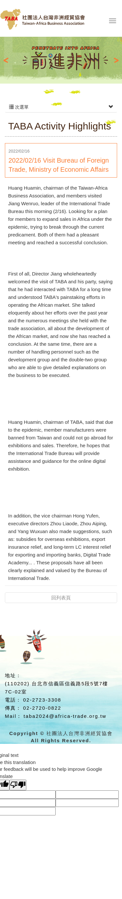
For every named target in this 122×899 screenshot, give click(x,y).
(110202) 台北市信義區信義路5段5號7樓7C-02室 (56, 687)
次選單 (61, 107)
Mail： (13, 716)
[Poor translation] (17, 785)
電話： (13, 700)
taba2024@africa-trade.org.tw (65, 716)
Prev (8, 60)
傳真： (13, 708)
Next (113, 60)
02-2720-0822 (42, 708)
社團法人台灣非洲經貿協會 (53, 22)
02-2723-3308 (42, 700)
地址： (13, 675)
